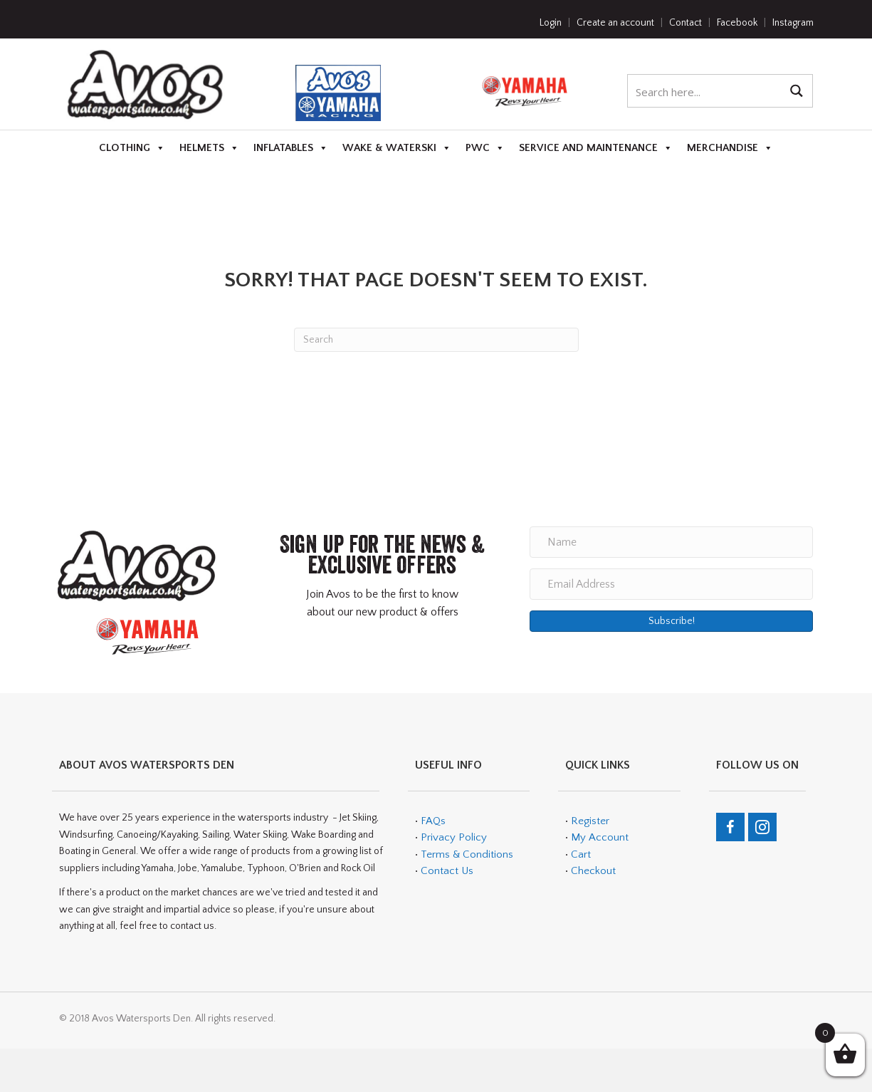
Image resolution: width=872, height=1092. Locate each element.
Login (551, 22)
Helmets (209, 148)
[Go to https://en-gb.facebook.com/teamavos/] (730, 827)
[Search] (436, 340)
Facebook (737, 22)
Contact (685, 22)
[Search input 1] (705, 91)
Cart (581, 854)
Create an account (615, 22)
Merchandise (730, 148)
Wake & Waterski (396, 148)
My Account (600, 837)
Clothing (132, 148)
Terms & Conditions (465, 854)
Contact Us (447, 871)
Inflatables (290, 148)
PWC (485, 148)
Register (590, 821)
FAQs (433, 821)
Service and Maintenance (596, 148)
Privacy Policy (454, 837)
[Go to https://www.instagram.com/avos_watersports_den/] (762, 827)
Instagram (793, 22)
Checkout (593, 871)
